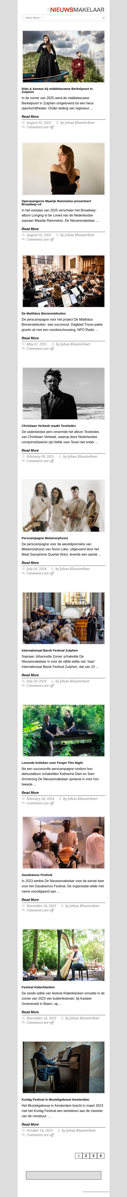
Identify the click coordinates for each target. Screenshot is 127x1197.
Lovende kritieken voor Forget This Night (52, 762)
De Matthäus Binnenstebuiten (44, 313)
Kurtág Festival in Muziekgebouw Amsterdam (55, 1099)
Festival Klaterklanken (38, 987)
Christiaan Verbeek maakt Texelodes (49, 425)
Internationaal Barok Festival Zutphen (50, 650)
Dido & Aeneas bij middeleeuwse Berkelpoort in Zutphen (57, 90)
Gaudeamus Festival (37, 875)
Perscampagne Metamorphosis (45, 538)
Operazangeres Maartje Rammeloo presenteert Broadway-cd (56, 202)
